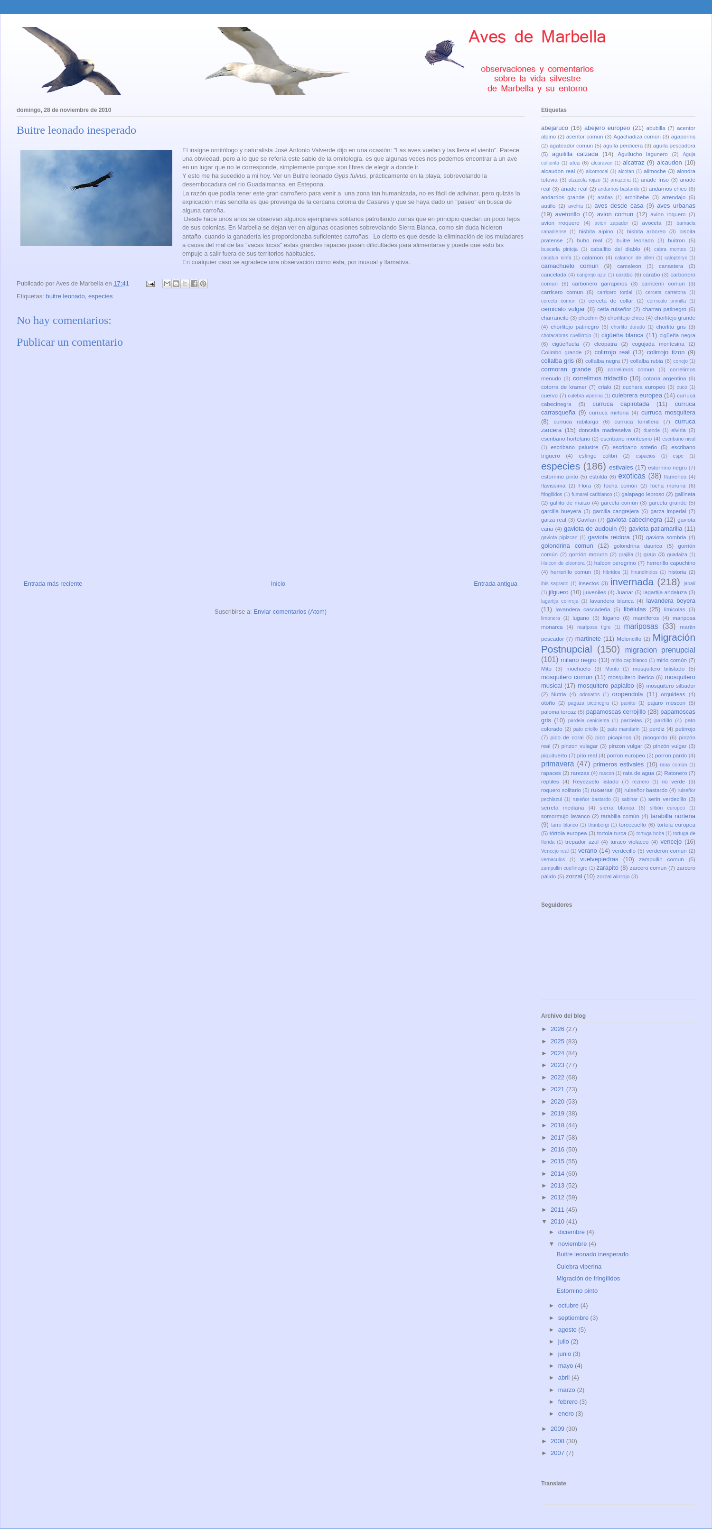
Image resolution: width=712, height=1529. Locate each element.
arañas (605, 197)
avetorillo (567, 214)
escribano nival (678, 439)
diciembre (572, 1231)
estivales (621, 467)
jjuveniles (594, 592)
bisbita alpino (596, 231)
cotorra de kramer (564, 387)
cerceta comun (558, 301)
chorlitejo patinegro (575, 326)
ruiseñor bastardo (645, 790)
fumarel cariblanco (591, 494)
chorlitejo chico (626, 317)
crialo (604, 387)
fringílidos (551, 494)
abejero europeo (607, 127)
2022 (558, 1077)
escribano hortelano (565, 438)
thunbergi (598, 825)
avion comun (615, 214)
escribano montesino (626, 438)
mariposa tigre (594, 627)
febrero (569, 1401)
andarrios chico (668, 188)
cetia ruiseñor (614, 309)
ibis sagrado (555, 583)
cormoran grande (566, 369)
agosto (568, 1329)
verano (587, 850)
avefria (575, 206)
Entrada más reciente (53, 583)
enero (567, 1413)
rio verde (673, 781)
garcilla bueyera (561, 511)
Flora (585, 485)
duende (651, 430)
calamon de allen (634, 257)
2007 (558, 1452)
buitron (676, 240)
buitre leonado (65, 296)
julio (564, 1341)
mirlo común (671, 660)
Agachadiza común (637, 136)
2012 (558, 1197)
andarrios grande (563, 197)
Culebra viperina (578, 1266)
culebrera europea (637, 395)
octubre (569, 1305)
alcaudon (669, 162)
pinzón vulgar (670, 746)
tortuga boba (651, 833)
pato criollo (585, 729)
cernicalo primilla (666, 301)
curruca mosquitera (668, 412)
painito (628, 703)
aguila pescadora (674, 145)
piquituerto (554, 755)
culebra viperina (585, 395)
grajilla (626, 554)
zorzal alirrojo (613, 876)
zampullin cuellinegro (564, 868)
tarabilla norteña (672, 816)
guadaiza (677, 554)
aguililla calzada (575, 153)
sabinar (629, 799)
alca (575, 162)
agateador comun (571, 145)
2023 (558, 1064)
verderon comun (666, 850)
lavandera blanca (612, 601)
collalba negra (602, 361)
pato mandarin (624, 729)
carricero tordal (614, 292)
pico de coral (566, 737)
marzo (567, 1389)
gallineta (685, 494)
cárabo (651, 274)
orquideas (673, 694)
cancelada (553, 274)
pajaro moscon (666, 703)
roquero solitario (561, 790)
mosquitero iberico (631, 677)
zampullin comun (661, 859)
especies (100, 296)
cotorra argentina (664, 378)
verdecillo (624, 850)
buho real (589, 240)
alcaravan (601, 163)
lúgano (611, 618)
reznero (640, 781)
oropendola (627, 694)
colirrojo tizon (666, 352)
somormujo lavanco (565, 816)
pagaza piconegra (588, 703)
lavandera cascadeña (583, 609)
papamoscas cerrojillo (616, 711)
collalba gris (557, 360)
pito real (587, 755)
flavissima (553, 485)
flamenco (675, 476)
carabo (624, 274)
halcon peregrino (615, 563)
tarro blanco (564, 825)
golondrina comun (567, 545)
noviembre (573, 1243)
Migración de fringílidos (588, 1278)
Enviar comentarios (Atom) (290, 611)
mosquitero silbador (670, 685)
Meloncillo (629, 639)
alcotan (626, 171)
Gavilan (586, 519)
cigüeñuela (565, 344)
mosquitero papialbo (606, 685)
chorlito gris (671, 326)
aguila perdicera (623, 145)
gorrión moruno (588, 554)
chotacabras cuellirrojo (566, 335)
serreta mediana (562, 807)
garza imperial (668, 511)
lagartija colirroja (560, 601)
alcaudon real (558, 171)
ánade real (574, 188)
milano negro (579, 659)
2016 (558, 1149)
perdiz (657, 729)
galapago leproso (642, 494)
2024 (558, 1053)
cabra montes (670, 249)
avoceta (652, 223)
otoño (548, 703)
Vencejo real (555, 851)
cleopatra (605, 344)
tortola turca (612, 833)
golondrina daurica (638, 546)
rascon (607, 773)
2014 (558, 1173)
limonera (550, 618)
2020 (558, 1101)
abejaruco (554, 127)
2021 (558, 1089)
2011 (558, 1209)
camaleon (629, 266)
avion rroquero (560, 223)
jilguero (559, 592)
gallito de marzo (570, 502)
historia (677, 572)
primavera (557, 764)
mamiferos (646, 618)
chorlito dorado (628, 327)
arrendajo (673, 197)
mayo (566, 1365)
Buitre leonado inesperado (592, 1254)
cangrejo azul (591, 274)
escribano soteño (635, 447)
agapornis (683, 136)
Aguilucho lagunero (642, 154)
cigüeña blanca (622, 335)
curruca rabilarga (575, 421)
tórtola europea (568, 833)
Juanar (624, 592)
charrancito (555, 317)
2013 (558, 1185)
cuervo (549, 395)
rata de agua (639, 773)
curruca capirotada (620, 403)
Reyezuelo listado (595, 781)
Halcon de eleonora (563, 563)
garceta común (619, 502)
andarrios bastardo (618, 189)
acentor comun (584, 136)
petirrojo (685, 729)
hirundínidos (644, 572)
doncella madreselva (605, 430)
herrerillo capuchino (670, 563)
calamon (592, 257)
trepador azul (582, 841)
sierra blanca (617, 807)
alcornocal (597, 171)
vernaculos (553, 859)
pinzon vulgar (625, 746)
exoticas (632, 476)
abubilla (655, 128)
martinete (588, 638)
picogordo (655, 737)
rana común (673, 764)
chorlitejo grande (674, 317)
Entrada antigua (495, 583)
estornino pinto (559, 476)
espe (678, 456)
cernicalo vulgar (563, 309)
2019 (558, 1113)
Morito (612, 669)
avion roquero (667, 214)
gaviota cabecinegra (634, 519)
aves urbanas (676, 205)
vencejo (671, 841)
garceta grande (668, 502)
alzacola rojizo (584, 180)
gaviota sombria (666, 537)
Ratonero (675, 773)
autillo (548, 206)
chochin (588, 317)
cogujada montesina (658, 344)
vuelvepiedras (599, 859)
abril (564, 1377)
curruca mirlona (608, 412)
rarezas (580, 773)
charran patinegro (664, 309)
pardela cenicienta (588, 720)
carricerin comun (663, 283)
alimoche (655, 171)
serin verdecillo (667, 799)
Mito (546, 668)
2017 (558, 1137)
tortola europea (676, 824)
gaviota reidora (609, 537)
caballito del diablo (615, 249)
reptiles (550, 781)
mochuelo (578, 668)
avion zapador (611, 223)
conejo (680, 361)
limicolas (674, 609)
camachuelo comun (570, 265)
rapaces (551, 773)
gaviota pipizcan (559, 537)
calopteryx (676, 257)
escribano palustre (574, 447)
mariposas (641, 626)
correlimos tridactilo (600, 378)
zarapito (607, 867)
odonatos (590, 694)
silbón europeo (667, 808)
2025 (558, 1041)
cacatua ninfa (556, 257)
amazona (620, 180)
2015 (558, 1161)
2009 (558, 1428)
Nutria (558, 694)
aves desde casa (618, 205)
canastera (671, 266)
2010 (558, 1221)
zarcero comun (648, 868)
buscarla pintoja (559, 249)
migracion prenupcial (660, 650)
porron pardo (671, 755)
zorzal (574, 876)
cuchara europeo (644, 387)
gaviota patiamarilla (655, 528)
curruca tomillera (637, 421)
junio (565, 1353)
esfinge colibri (598, 455)
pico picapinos (613, 737)
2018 (558, 1125)
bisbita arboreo (646, 231)
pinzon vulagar (579, 746)
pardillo (663, 720)
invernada (632, 581)
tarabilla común (620, 816)
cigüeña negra (677, 335)
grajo (650, 554)
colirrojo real (611, 352)
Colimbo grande (561, 352)
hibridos (611, 572)
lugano (580, 618)
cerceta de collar (611, 300)
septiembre (574, 1317)
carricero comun (562, 292)
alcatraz (634, 162)
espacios (645, 456)
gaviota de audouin (590, 528)
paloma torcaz (558, 712)
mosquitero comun (566, 677)
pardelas (631, 720)
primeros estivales (618, 764)
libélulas (635, 609)
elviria (678, 430)
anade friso (655, 179)
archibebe (637, 197)
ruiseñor (602, 789)
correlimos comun (631, 369)
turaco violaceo (629, 841)
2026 (558, 1028)
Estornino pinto (577, 1290)
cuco (682, 387)
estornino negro (667, 467)
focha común (620, 485)
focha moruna (668, 485)
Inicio (278, 583)
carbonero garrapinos (599, 283)
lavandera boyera (670, 600)
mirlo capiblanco (629, 660)
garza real (553, 519)
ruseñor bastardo (591, 799)
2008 (558, 1441)
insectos (589, 583)
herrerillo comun (571, 572)
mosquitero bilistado (658, 668)
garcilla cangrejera (616, 511)
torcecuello (632, 824)
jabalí (689, 583)
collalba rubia (646, 361)
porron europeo (626, 755)
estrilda (598, 476)
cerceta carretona (666, 292)
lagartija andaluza (665, 592)
